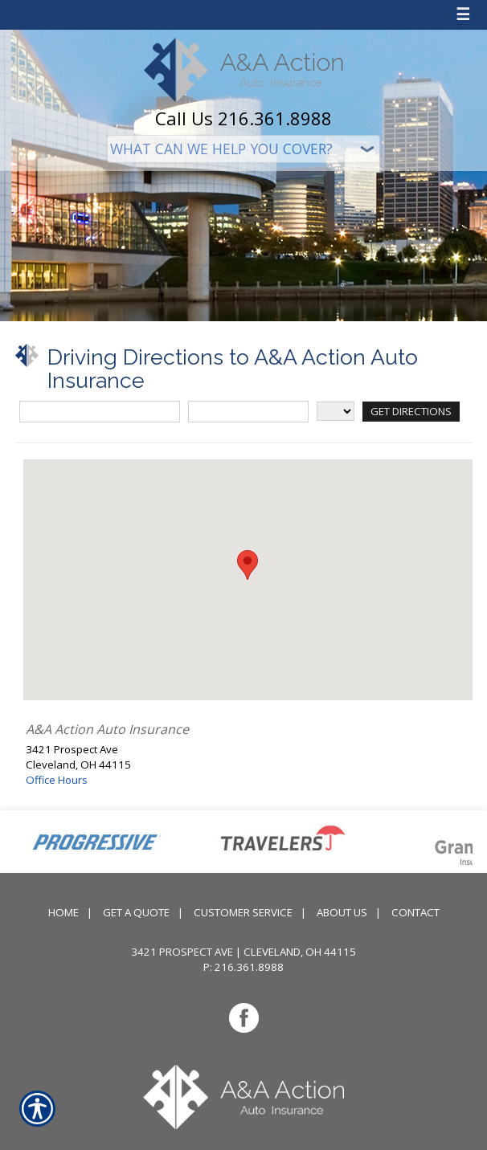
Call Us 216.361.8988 (243, 118)
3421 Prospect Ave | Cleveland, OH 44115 (243, 951)
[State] (335, 411)
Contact (415, 912)
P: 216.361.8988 (243, 967)
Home (63, 912)
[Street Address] (99, 411)
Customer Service (243, 912)
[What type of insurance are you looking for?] (243, 149)
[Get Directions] (411, 412)
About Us (342, 912)
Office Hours (57, 780)
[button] (247, 565)
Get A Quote (136, 912)
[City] (248, 411)
